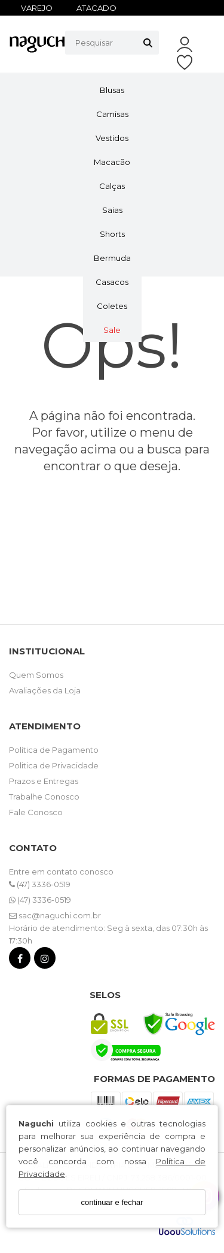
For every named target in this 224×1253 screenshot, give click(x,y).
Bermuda (112, 258)
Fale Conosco (36, 812)
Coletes (112, 306)
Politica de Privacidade (54, 765)
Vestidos (112, 138)
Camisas (112, 114)
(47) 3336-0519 (39, 884)
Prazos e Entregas (43, 781)
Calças (112, 186)
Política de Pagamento (54, 750)
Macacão (112, 162)
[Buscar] (148, 43)
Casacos (112, 282)
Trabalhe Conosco (44, 796)
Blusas (112, 90)
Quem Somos (36, 675)
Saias (112, 210)
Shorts (112, 234)
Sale (112, 330)
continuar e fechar (112, 1202)
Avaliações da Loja (45, 690)
